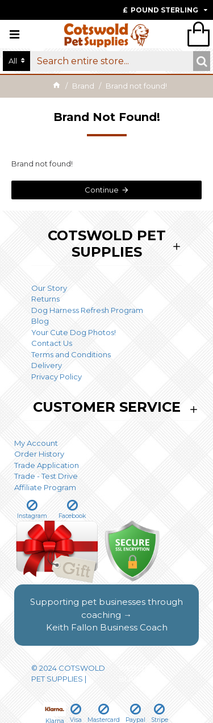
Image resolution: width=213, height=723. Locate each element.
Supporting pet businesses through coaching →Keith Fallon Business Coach (106, 614)
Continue (102, 189)
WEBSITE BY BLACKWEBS (143, 673)
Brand (83, 85)
